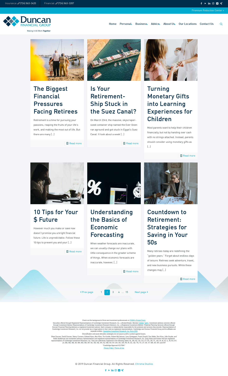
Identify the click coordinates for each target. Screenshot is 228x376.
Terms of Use (119, 348)
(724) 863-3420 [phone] (28, 3)
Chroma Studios (144, 364)
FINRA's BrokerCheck (138, 320)
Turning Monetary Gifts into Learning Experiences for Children (169, 104)
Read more (75, 143)
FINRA (141, 323)
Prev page (86, 292)
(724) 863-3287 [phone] (66, 3)
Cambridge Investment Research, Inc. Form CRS (120, 331)
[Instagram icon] (213, 4)
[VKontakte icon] (217, 4)
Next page (142, 292)
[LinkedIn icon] (209, 4)
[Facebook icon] (201, 4)
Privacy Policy (109, 348)
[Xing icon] (221, 4)
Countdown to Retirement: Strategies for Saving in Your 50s (167, 227)
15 (126, 292)
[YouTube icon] (205, 4)
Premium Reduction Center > (208, 10)
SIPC (147, 323)
